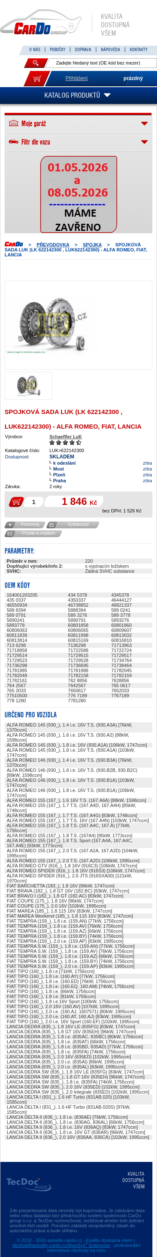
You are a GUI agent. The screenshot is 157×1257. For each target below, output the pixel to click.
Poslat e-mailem (38, 532)
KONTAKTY (138, 49)
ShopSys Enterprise (88, 1245)
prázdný (133, 78)
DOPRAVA (83, 49)
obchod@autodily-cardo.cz (39, 1245)
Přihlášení (76, 78)
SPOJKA (92, 244)
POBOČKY (57, 49)
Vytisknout (77, 524)
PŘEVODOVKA (53, 244)
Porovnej (30, 524)
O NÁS (34, 49)
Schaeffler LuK (65, 436)
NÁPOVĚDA (110, 49)
